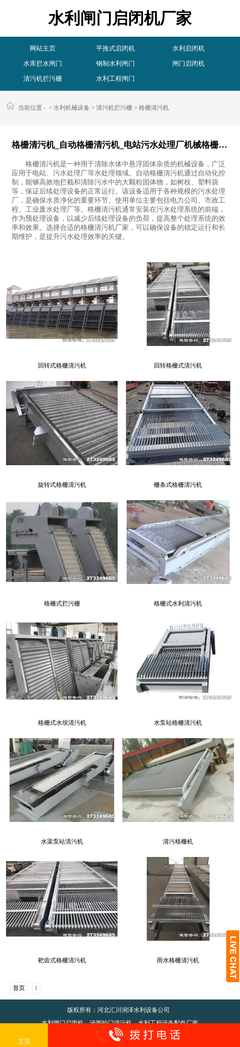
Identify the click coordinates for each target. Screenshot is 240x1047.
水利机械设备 (71, 108)
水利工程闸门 (115, 78)
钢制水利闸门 (115, 63)
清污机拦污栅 (42, 78)
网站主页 (43, 48)
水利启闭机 (188, 48)
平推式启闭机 (115, 48)
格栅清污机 (154, 108)
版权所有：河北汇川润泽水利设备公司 (118, 1010)
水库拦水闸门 (42, 63)
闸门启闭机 (188, 63)
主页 (24, 1036)
